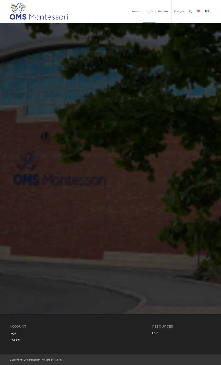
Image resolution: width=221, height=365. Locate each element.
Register (15, 339)
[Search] (190, 11)
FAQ (155, 332)
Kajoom (58, 359)
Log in (13, 333)
